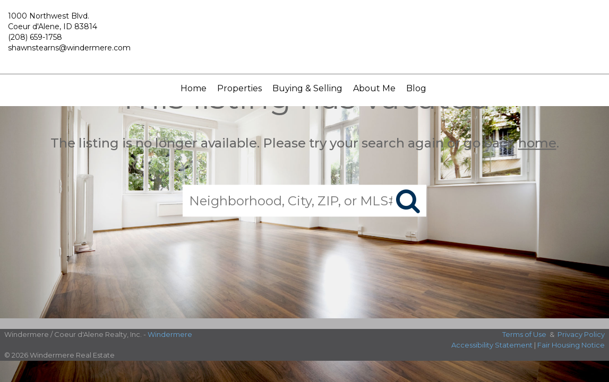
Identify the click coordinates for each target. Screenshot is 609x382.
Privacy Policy (581, 334)
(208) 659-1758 (35, 37)
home (537, 143)
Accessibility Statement (492, 345)
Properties (239, 88)
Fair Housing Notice (571, 345)
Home (194, 88)
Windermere (170, 334)
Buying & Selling (307, 88)
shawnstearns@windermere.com (69, 48)
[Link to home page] (304, 37)
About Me (374, 88)
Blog (416, 88)
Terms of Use (524, 334)
